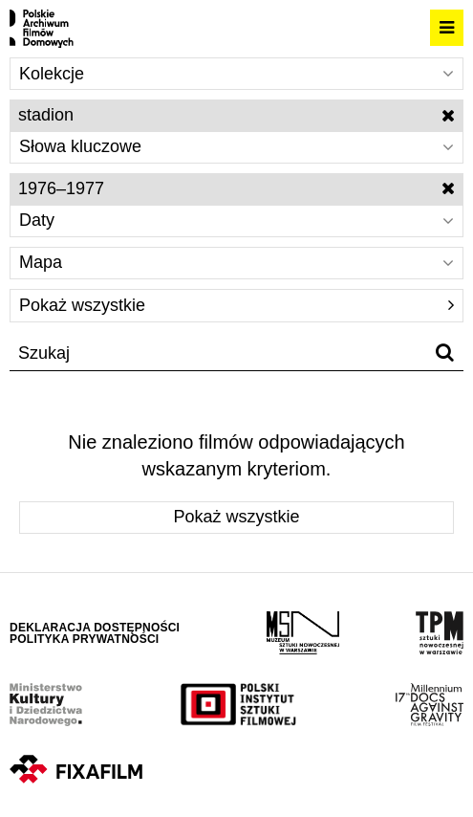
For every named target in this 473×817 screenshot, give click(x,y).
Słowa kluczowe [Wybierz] (236, 146)
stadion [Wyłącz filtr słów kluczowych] (236, 114)
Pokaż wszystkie (236, 305)
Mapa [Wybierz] (236, 262)
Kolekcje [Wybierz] (236, 73)
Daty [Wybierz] (236, 220)
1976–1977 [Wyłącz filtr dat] (236, 188)
